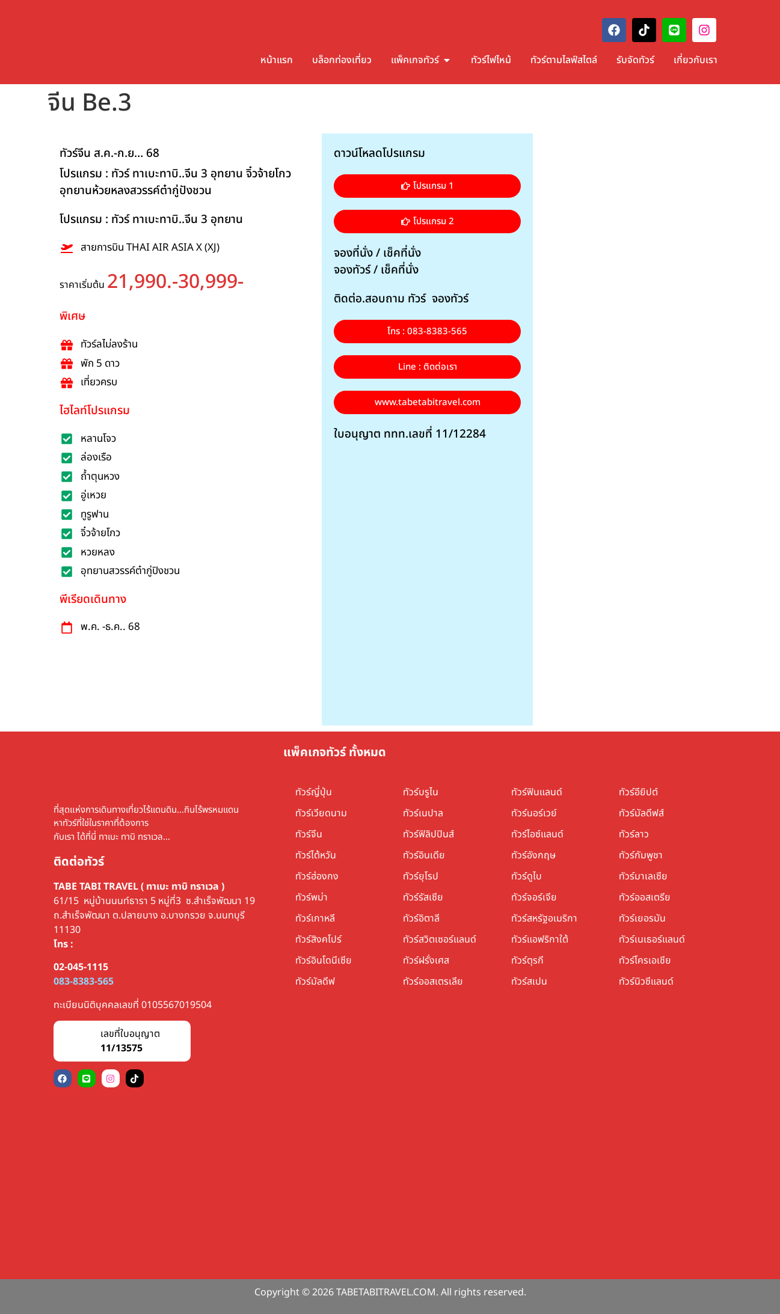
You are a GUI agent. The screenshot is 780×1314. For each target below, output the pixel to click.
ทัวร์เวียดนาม (321, 813)
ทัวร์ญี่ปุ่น (313, 792)
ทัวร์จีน (308, 834)
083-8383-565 (84, 981)
